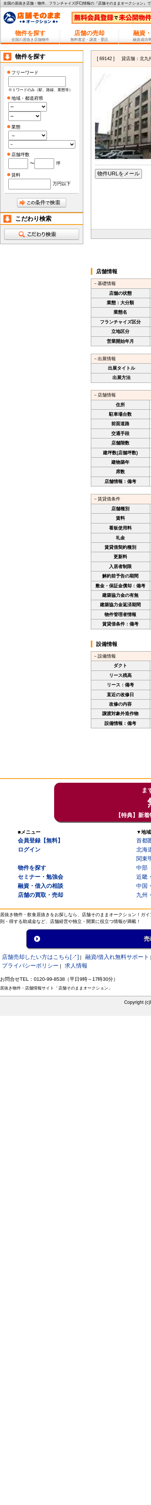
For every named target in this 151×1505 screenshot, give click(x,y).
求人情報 (76, 965)
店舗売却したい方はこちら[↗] (40, 957)
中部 (142, 867)
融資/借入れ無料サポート (117, 957)
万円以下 (62, 183)
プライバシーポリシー (30, 965)
